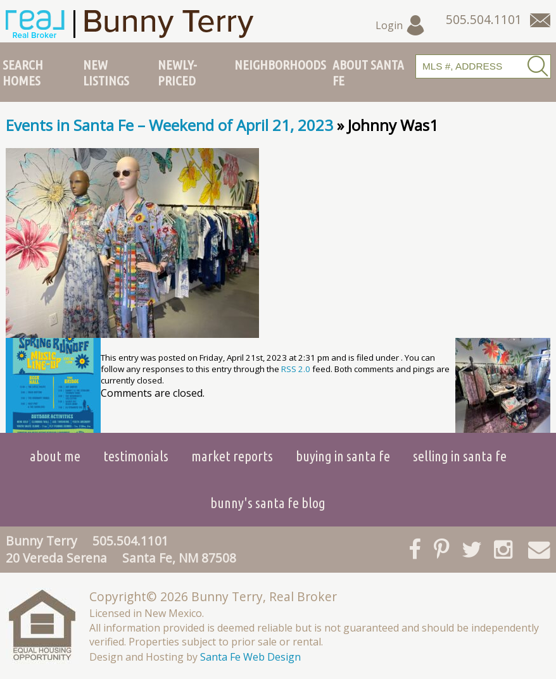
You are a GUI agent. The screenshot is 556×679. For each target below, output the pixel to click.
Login (401, 25)
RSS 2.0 (295, 369)
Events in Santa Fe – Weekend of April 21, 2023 (169, 125)
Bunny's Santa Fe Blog (267, 503)
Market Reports (232, 456)
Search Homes (23, 72)
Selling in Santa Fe (460, 456)
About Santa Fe (368, 72)
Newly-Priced (177, 72)
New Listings (106, 72)
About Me (55, 456)
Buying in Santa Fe (343, 456)
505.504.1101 (130, 540)
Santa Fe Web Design (250, 657)
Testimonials (135, 456)
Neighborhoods (280, 64)
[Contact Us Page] (540, 20)
